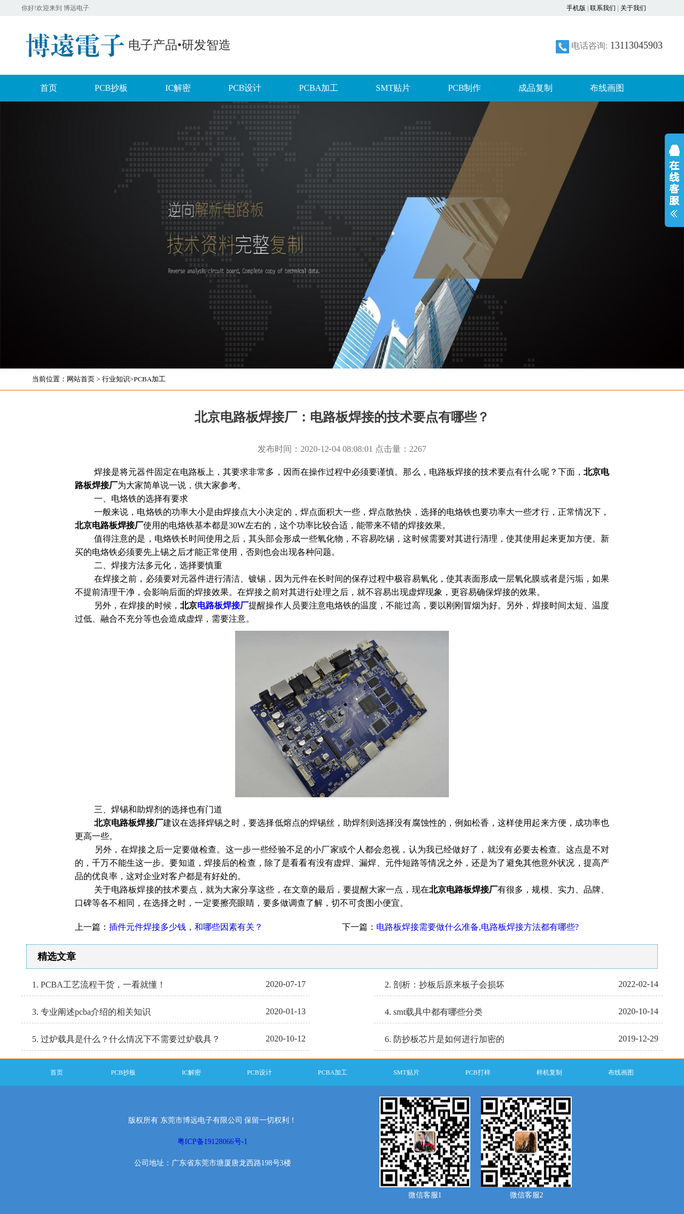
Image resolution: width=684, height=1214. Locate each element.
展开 (674, 188)
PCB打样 (478, 1072)
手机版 (576, 8)
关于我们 (633, 8)
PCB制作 (464, 87)
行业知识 (116, 379)
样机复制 (549, 1072)
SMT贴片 (393, 87)
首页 (48, 87)
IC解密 (178, 87)
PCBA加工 (319, 87)
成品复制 (535, 87)
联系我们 (603, 8)
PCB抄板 (111, 87)
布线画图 (607, 87)
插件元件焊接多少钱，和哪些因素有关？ (186, 926)
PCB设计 (244, 87)
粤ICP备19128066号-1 (212, 1142)
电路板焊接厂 (222, 605)
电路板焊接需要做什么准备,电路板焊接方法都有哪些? (477, 926)
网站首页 (81, 379)
